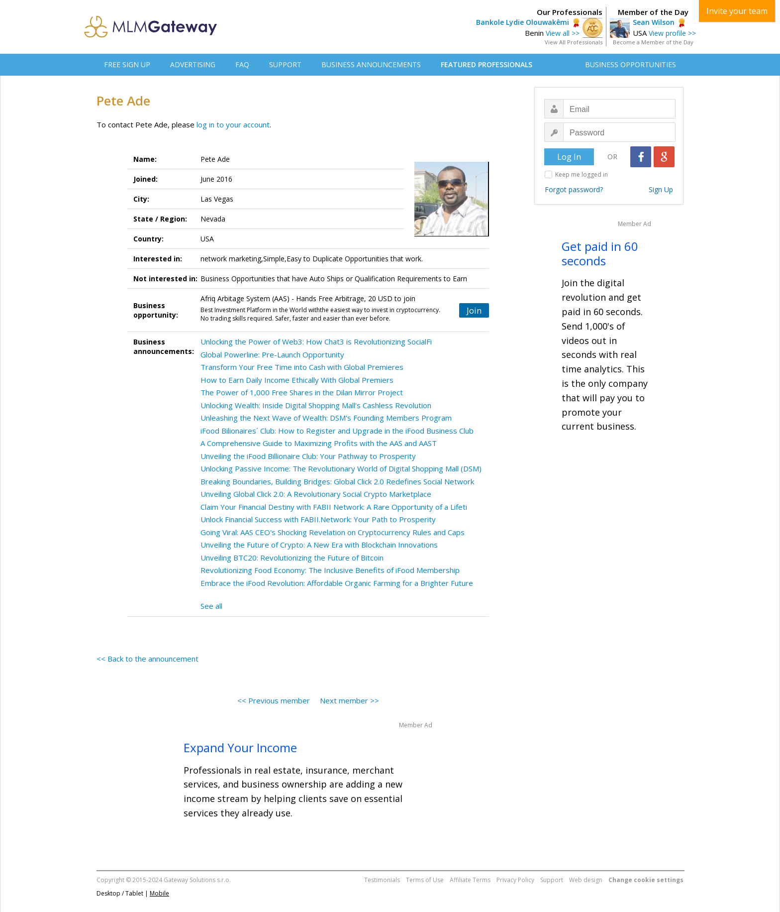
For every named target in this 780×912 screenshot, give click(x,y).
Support (551, 880)
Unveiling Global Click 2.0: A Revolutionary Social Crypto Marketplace (315, 494)
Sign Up (661, 189)
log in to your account (233, 124)
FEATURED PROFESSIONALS (486, 64)
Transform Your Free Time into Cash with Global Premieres (301, 367)
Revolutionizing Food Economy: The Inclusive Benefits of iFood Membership (330, 570)
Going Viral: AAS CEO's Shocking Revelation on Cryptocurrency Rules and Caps (332, 532)
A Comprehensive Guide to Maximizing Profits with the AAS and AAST (318, 443)
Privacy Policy (515, 880)
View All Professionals (573, 42)
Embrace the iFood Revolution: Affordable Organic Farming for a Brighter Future (336, 583)
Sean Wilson (654, 22)
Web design (585, 880)
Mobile (159, 893)
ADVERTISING (192, 64)
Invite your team (737, 10)
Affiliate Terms (470, 880)
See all (211, 606)
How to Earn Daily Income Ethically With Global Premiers (296, 380)
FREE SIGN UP (127, 64)
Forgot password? (574, 189)
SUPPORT (285, 64)
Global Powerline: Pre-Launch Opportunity (272, 354)
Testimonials (382, 880)
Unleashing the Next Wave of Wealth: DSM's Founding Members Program (326, 418)
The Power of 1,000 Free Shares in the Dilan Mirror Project (301, 392)
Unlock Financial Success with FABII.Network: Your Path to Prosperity (318, 519)
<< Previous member (273, 700)
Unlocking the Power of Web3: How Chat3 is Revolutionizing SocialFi (316, 341)
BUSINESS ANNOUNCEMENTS (371, 64)
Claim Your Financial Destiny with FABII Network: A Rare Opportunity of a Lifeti (333, 507)
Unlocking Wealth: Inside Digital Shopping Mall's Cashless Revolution (315, 405)
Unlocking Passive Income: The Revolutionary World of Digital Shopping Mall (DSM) (341, 468)
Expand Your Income (240, 747)
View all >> (563, 33)
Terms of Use (425, 880)
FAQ (242, 64)
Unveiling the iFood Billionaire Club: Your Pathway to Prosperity (308, 456)
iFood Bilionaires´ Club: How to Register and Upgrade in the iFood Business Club (337, 431)
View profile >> (672, 33)
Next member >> (349, 700)
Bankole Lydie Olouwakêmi (522, 22)
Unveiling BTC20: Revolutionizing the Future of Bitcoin (292, 558)
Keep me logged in (581, 174)
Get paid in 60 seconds (600, 253)
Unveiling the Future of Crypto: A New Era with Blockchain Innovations (319, 545)
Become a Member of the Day (653, 42)
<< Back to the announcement (147, 659)
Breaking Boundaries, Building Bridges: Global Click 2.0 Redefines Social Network (337, 481)
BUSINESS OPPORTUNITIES (630, 64)
